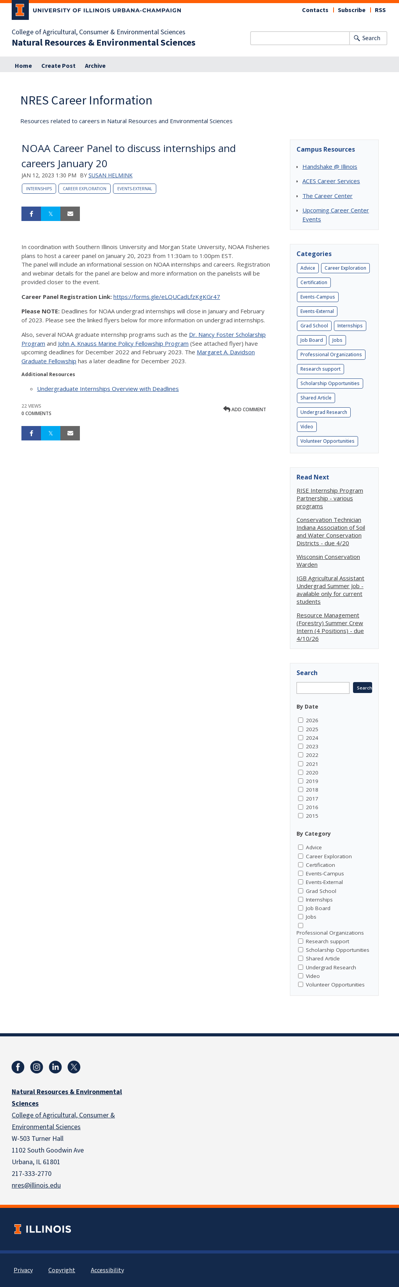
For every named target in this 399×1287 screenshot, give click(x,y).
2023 (312, 746)
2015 (312, 815)
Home (23, 66)
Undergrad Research (323, 412)
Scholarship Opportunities (330, 383)
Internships (39, 188)
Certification (313, 282)
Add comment (244, 409)
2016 (312, 807)
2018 (312, 789)
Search (371, 38)
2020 (312, 772)
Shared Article (316, 397)
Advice (307, 268)
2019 (312, 781)
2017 (312, 798)
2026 (312, 720)
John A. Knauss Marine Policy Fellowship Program (123, 343)
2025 (312, 729)
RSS (380, 10)
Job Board (311, 340)
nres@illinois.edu (36, 1185)
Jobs (337, 340)
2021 (312, 763)
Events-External (134, 188)
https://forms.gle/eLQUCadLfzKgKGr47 (166, 297)
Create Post (58, 66)
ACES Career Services (331, 181)
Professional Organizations (331, 354)
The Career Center (327, 196)
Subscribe (351, 10)
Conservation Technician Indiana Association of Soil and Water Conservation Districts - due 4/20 (331, 531)
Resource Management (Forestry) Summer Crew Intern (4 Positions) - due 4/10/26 (330, 626)
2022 (312, 754)
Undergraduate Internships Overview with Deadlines (108, 388)
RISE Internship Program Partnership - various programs (330, 498)
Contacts (315, 10)
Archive (95, 66)
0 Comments (36, 413)
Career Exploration (84, 188)
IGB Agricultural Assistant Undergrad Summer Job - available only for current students (330, 589)
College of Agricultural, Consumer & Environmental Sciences (98, 32)
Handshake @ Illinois (329, 166)
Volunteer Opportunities (327, 441)
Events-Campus (317, 296)
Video (306, 426)
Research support (320, 369)
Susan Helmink (110, 175)
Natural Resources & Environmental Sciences (104, 43)
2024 (312, 737)
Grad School (314, 325)
